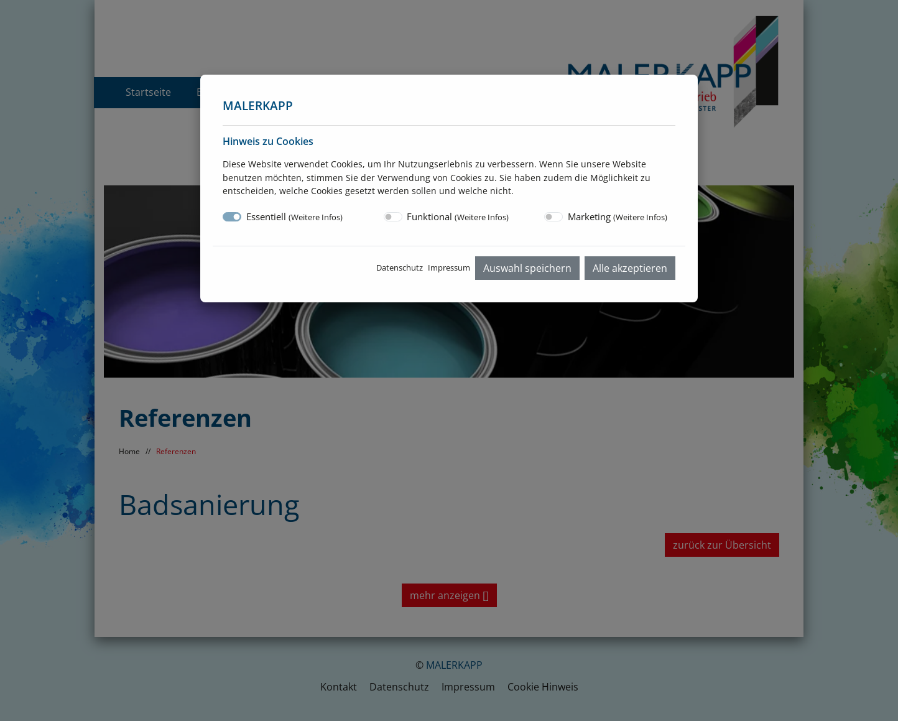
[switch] (393, 216)
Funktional (458, 216)
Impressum (449, 267)
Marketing (617, 216)
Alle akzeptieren (630, 268)
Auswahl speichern (527, 268)
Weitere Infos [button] (315, 217)
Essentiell (294, 216)
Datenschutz (399, 267)
